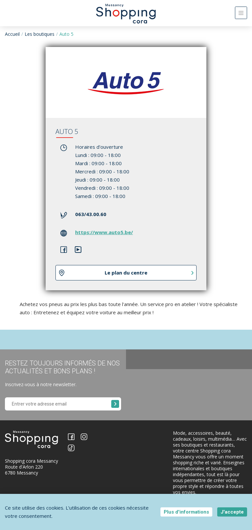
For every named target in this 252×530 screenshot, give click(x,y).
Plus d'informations (186, 512)
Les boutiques (39, 34)
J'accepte (232, 512)
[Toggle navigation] (241, 13)
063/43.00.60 (90, 214)
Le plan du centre (126, 272)
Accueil (12, 34)
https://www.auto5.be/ (104, 232)
